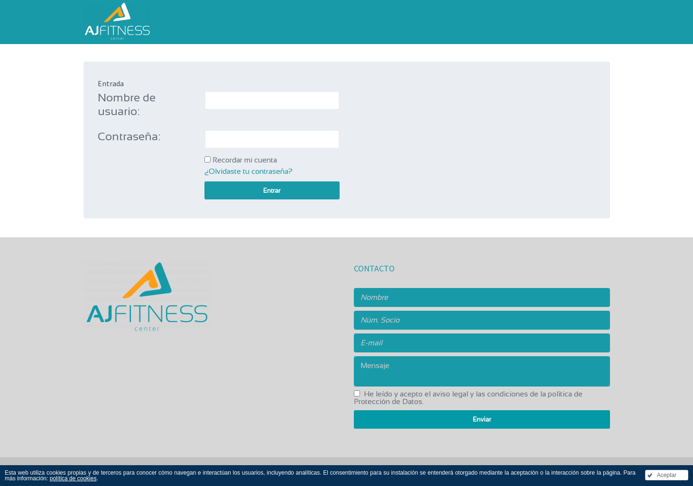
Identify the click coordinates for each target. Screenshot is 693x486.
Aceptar (666, 475)
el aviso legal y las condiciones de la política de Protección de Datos (468, 397)
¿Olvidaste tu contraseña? (248, 171)
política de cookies (73, 478)
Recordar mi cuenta (245, 160)
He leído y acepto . (468, 397)
